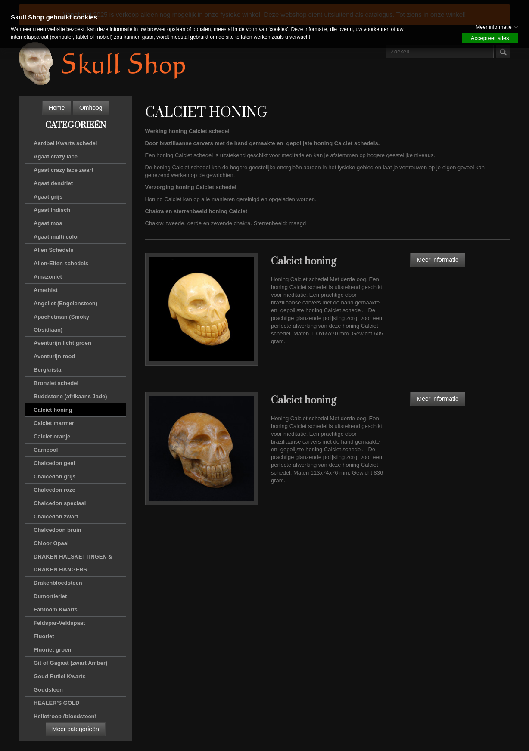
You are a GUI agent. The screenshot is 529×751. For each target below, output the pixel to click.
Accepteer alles (490, 38)
